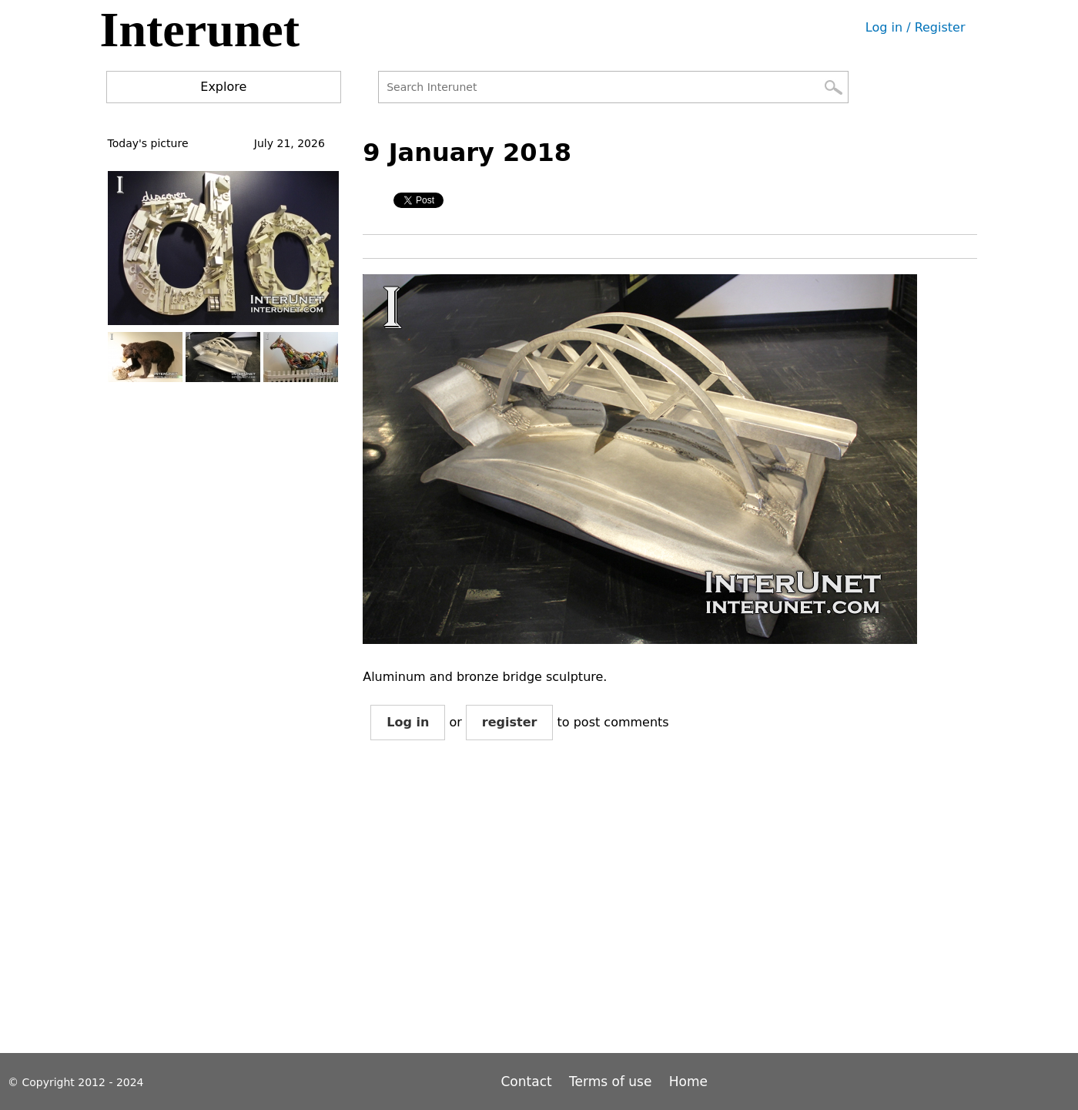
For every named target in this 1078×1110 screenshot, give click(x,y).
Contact (529, 1081)
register (509, 722)
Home (688, 1081)
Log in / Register (915, 27)
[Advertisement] (643, 908)
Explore (223, 86)
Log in (408, 722)
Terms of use (610, 1081)
